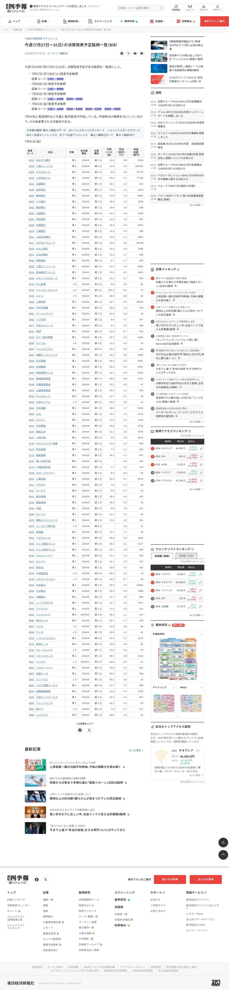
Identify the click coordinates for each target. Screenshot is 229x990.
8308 (31, 172)
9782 (31, 650)
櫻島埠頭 (41, 502)
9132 (31, 461)
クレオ (39, 632)
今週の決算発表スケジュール (41, 29)
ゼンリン (41, 561)
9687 (31, 626)
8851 (31, 313)
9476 (31, 573)
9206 (31, 473)
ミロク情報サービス (47, 685)
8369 (31, 225)
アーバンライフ (44, 313)
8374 (31, 231)
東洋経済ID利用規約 (115, 970)
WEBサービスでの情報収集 (99, 967)
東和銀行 (41, 260)
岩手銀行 (41, 189)
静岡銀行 (41, 195)
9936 (31, 697)
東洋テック (42, 620)
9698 (31, 632)
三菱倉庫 (41, 479)
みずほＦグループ (45, 243)
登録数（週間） (162, 556)
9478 (31, 579)
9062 (31, 408)
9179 (31, 467)
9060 (31, 402)
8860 (31, 319)
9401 (31, 538)
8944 (31, 349)
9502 (31, 585)
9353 (31, 502)
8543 (31, 248)
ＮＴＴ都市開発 (44, 337)
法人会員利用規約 (168, 970)
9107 (31, 437)
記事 (43, 21)
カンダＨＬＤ (43, 396)
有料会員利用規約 (143, 970)
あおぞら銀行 (43, 160)
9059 (31, 396)
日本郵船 (41, 425)
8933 (31, 337)
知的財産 (156, 967)
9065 (31, 414)
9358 (31, 508)
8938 (31, 343)
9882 (31, 667)
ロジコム (41, 343)
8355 (31, 195)
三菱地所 (41, 302)
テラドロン (166, 480)
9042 (31, 372)
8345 (31, 189)
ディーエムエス (44, 650)
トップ (14, 21)
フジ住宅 (41, 319)
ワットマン (42, 679)
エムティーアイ (44, 555)
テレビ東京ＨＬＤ (45, 549)
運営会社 (37, 967)
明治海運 (41, 449)
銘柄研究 (71, 21)
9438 (31, 555)
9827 (31, 661)
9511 (31, 597)
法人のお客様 (206, 879)
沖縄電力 (41, 597)
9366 (31, 514)
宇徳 (38, 508)
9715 (31, 638)
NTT (163, 598)
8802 (31, 302)
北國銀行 (41, 213)
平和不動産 (42, 307)
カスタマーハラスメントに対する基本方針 (75, 970)
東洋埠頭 (41, 496)
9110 (31, 443)
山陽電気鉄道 (43, 390)
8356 (31, 201)
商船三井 (41, 431)
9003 (31, 355)
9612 (31, 614)
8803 (31, 307)
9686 (31, 620)
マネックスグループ (47, 278)
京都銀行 (41, 225)
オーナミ (41, 490)
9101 (31, 425)
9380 (31, 532)
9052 (31, 390)
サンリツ (41, 514)
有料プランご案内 (214, 21)
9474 (31, 561)
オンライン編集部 (57, 53)
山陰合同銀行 (43, 237)
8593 (31, 266)
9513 (31, 602)
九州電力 (41, 591)
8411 (31, 243)
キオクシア (166, 448)
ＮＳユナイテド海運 (47, 443)
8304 (31, 160)
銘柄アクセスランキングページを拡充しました (60, 6)
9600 (31, 608)
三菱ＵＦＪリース (45, 266)
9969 (31, 715)
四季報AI (186, 21)
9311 (31, 484)
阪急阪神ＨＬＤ (44, 372)
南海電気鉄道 (43, 378)
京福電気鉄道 (43, 384)
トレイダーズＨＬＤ (47, 290)
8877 (31, 325)
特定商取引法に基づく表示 (181, 967)
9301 (31, 479)
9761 (31, 644)
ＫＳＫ (39, 626)
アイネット (42, 608)
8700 (31, 284)
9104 (31, 431)
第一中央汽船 (43, 461)
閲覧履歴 (176, 8)
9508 (31, 591)
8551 (31, 254)
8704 (31, 290)
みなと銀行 (42, 248)
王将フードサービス (47, 697)
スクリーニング (100, 21)
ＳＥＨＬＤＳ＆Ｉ (45, 579)
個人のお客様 (170, 879)
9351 (31, 496)
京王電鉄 (41, 361)
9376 (31, 526)
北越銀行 (41, 184)
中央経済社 (42, 573)
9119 (31, 455)
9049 (31, 384)
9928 (31, 685)
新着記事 (17, 29)
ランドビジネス (44, 349)
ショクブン (42, 715)
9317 (31, 490)
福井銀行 (41, 207)
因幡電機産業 (43, 691)
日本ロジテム (43, 402)
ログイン (217, 8)
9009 (31, 366)
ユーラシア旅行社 (45, 526)
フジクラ (165, 472)
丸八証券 (41, 284)
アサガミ (41, 484)
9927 (31, 679)
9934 (31, 691)
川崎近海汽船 (43, 467)
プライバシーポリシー (133, 967)
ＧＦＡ (39, 296)
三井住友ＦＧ (43, 178)
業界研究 (129, 21)
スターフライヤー (45, 473)
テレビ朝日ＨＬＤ (45, 543)
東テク (39, 709)
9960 (31, 709)
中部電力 (41, 585)
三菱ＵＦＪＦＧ (44, 166)
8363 (31, 213)
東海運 (39, 532)
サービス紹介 (55, 967)
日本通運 (41, 408)
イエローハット (44, 667)
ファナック (166, 590)
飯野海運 (41, 455)
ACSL (164, 464)
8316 (31, 178)
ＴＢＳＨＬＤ (43, 538)
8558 (31, 260)
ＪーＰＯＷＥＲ (44, 602)
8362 (31, 207)
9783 (31, 656)
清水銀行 (41, 219)
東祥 (38, 331)
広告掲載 (73, 967)
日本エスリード (44, 325)
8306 (31, 166)
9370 (31, 520)
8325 (31, 184)
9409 (31, 543)
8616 (31, 272)
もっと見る (135, 750)
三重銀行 (41, 231)
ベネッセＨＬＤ (44, 656)
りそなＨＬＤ (43, 172)
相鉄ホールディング (47, 355)
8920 (31, 331)
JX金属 (165, 606)
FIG (163, 456)
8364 (31, 219)
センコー (41, 420)
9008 (31, 361)
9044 (31, 378)
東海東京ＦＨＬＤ (45, 272)
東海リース (42, 644)
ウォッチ (204, 8)
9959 (31, 703)
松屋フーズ (42, 673)
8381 (31, 237)
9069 (31, 420)
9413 (31, 549)
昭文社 (39, 567)
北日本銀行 (42, 254)
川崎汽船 (41, 437)
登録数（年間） (186, 555)
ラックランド (43, 614)
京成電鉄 (41, 366)
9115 (31, 449)
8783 (31, 296)
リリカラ (41, 661)
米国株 (157, 21)
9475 (31, 567)
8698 (31, 278)
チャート (190, 8)
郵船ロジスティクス (47, 520)
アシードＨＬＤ (44, 703)
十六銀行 (41, 201)
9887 (31, 673)
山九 (38, 414)
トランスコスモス (45, 638)
